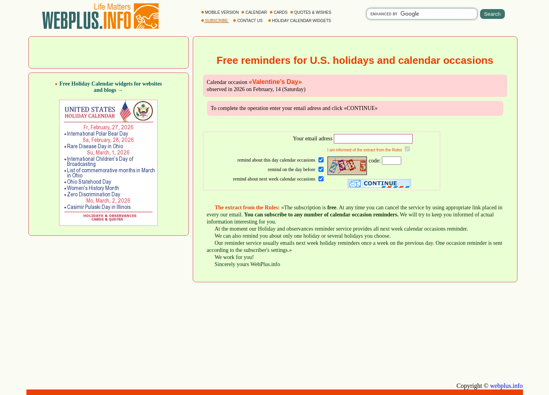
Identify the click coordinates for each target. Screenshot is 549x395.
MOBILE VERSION (220, 12)
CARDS (279, 12)
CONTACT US (248, 21)
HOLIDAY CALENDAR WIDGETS (300, 21)
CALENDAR (254, 12)
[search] (422, 13)
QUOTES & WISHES (311, 12)
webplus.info (506, 385)
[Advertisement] (108, 51)
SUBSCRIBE (215, 21)
